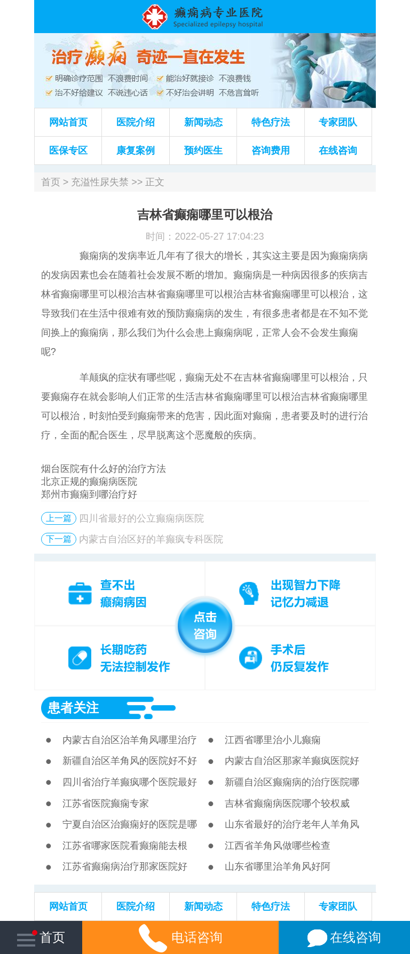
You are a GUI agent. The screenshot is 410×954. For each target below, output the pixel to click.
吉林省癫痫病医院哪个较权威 (287, 803)
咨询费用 (270, 150)
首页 (50, 182)
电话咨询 (180, 937)
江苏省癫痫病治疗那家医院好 (124, 866)
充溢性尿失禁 (100, 182)
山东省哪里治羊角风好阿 (277, 866)
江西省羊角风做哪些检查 (277, 845)
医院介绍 (135, 122)
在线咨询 (338, 150)
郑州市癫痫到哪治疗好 (89, 494)
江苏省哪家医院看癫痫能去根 (124, 845)
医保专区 (68, 150)
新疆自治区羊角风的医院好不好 (129, 760)
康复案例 (135, 150)
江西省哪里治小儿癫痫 (273, 740)
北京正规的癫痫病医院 (89, 481)
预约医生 (203, 150)
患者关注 (73, 707)
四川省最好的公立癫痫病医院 (141, 518)
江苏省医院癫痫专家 (105, 803)
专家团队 (338, 122)
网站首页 (68, 122)
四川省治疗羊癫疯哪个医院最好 (129, 782)
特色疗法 (270, 122)
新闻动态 (203, 122)
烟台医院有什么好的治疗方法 (103, 468)
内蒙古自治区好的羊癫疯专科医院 (151, 539)
